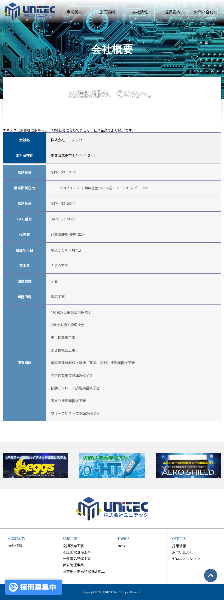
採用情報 (179, 546)
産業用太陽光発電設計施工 (84, 571)
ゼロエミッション (186, 559)
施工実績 (107, 12)
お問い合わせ (205, 12)
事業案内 (74, 12)
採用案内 (173, 12)
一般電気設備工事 (77, 559)
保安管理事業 (73, 565)
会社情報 (140, 12)
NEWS (122, 546)
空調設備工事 (73, 546)
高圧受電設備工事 (77, 552)
